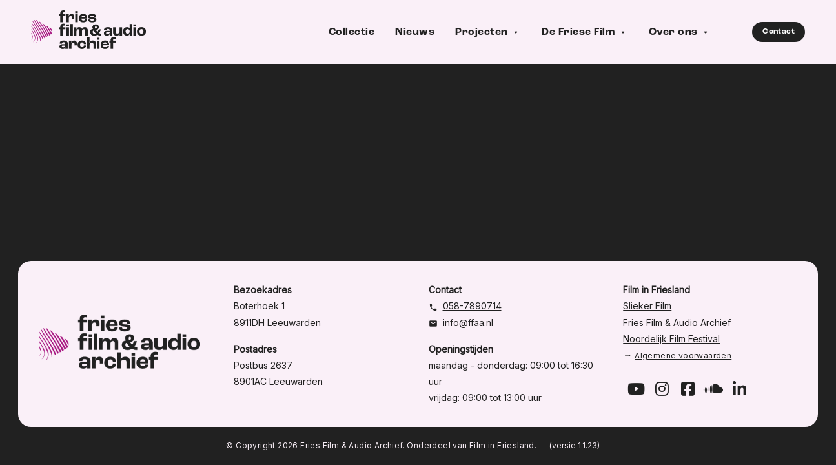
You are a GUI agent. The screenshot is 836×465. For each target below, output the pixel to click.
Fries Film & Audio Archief (677, 322)
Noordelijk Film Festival (671, 338)
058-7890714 (472, 305)
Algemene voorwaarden (683, 355)
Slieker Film (647, 305)
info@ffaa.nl (468, 322)
